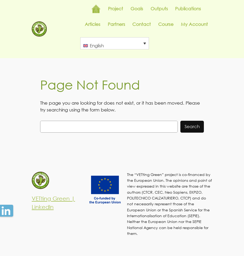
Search (192, 126)
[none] (114, 43)
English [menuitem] (97, 45)
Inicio (96, 8)
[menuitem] (114, 43)
